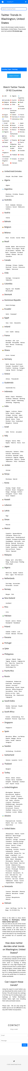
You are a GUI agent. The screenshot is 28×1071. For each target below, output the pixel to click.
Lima (7, 612)
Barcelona (9, 736)
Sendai (23, 459)
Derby (7, 798)
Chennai (15, 423)
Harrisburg (9, 849)
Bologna (8, 441)
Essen (21, 366)
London (14, 812)
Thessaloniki (15, 379)
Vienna (8, 218)
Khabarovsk (17, 681)
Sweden (21, 150)
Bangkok (8, 769)
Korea (20, 125)
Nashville (16, 861)
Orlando (13, 867)
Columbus (9, 843)
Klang (7, 562)
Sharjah (8, 176)
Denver (8, 845)
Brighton (17, 794)
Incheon (19, 492)
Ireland (13, 115)
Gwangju (13, 492)
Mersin (8, 778)
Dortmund (19, 364)
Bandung (22, 398)
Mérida (8, 543)
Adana (13, 778)
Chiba (21, 451)
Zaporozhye (9, 825)
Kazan (22, 687)
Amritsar (14, 415)
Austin (22, 834)
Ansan (19, 488)
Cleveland (9, 841)
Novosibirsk (9, 691)
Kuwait (5, 127)
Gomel (18, 238)
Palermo (13, 443)
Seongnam (9, 494)
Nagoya (16, 457)
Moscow (8, 689)
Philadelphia (21, 867)
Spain (12, 150)
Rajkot (16, 417)
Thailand (13, 155)
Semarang (9, 402)
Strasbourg (18, 344)
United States (8, 828)
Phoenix (8, 869)
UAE (4, 96)
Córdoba (15, 194)
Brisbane (19, 205)
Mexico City (17, 535)
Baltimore (9, 836)
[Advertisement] (14, 52)
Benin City (9, 573)
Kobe (21, 455)
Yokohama (21, 461)
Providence (9, 871)
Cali (12, 289)
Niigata (21, 457)
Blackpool (17, 792)
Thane (18, 419)
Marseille (8, 342)
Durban (8, 717)
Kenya (12, 125)
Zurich (20, 760)
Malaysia (21, 130)
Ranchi (12, 413)
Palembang (20, 400)
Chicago (15, 839)
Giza (7, 323)
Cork (7, 332)
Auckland (8, 603)
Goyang (8, 488)
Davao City (19, 663)
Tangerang (16, 402)
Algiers (8, 185)
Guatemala (7, 382)
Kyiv (12, 823)
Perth (7, 205)
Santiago (8, 278)
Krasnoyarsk (16, 683)
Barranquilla (9, 291)
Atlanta (17, 834)
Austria (13, 100)
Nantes (22, 342)
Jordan (5, 125)
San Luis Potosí (10, 549)
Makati (14, 659)
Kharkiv (8, 823)
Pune (13, 421)
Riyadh (20, 706)
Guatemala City (10, 388)
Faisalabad (16, 623)
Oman (5, 130)
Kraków (14, 632)
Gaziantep (15, 782)
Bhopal (8, 419)
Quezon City (14, 665)
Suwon (15, 494)
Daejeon (12, 496)
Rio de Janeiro (10, 250)
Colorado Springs (18, 841)
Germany (14, 117)
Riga (7, 516)
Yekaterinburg (10, 687)
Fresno (8, 847)
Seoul (7, 496)
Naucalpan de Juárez (17, 545)
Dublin (12, 332)
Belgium (5, 102)
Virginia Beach (10, 883)
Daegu (8, 492)
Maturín (8, 899)
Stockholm (17, 751)
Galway (17, 332)
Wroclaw (20, 634)
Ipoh (12, 560)
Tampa (16, 881)
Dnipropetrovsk (10, 821)
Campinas (13, 252)
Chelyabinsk (9, 681)
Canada (5, 104)
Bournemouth (10, 794)
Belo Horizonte (20, 246)
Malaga (13, 738)
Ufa (14, 695)
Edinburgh (14, 798)
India (20, 119)
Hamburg (15, 368)
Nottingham (9, 806)
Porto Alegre (16, 248)
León (23, 541)
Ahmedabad (9, 417)
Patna (7, 413)
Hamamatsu (15, 453)
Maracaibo (15, 891)
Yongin (14, 488)
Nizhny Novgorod (17, 689)
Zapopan (13, 551)
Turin (23, 443)
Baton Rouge (17, 836)
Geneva (8, 760)
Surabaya (8, 398)
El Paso (19, 845)
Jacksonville (9, 853)
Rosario (21, 194)
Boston (16, 837)
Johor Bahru (18, 560)
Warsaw (13, 634)
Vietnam (13, 163)
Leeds (11, 800)
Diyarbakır (19, 780)
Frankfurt (8, 368)
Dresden (8, 366)
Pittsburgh (15, 869)
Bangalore (9, 423)
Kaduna (20, 573)
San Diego (14, 877)
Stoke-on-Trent (17, 810)
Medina (8, 706)
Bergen (8, 594)
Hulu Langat (9, 564)
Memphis (20, 857)
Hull (7, 800)
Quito (7, 314)
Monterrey (20, 543)
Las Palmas (21, 736)
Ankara (18, 778)
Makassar (15, 398)
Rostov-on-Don (10, 693)
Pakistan (21, 136)
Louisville (14, 857)
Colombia (7, 283)
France (21, 115)
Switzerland (8, 755)
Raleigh (16, 871)
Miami (12, 859)
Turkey (21, 155)
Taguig (8, 661)
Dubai (20, 176)
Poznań (8, 634)
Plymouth (17, 806)
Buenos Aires (10, 196)
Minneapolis (9, 861)
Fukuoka (8, 453)
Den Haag (9, 583)
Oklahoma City (15, 865)
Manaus (14, 254)
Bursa (13, 780)
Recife (22, 248)
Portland (21, 869)
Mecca (13, 708)
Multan (19, 621)
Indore (13, 419)
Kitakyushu (9, 451)
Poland (5, 140)
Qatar (5, 142)
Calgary (8, 269)
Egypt (5, 115)
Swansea (8, 812)
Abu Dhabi (14, 176)
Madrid (8, 738)
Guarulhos (9, 256)
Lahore (13, 621)
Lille (14, 340)
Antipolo (13, 661)
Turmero (8, 897)
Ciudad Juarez (10, 537)
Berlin (7, 364)
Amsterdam (16, 583)
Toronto (14, 267)
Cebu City (12, 663)
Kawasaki (16, 455)
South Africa (8, 711)
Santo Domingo (10, 305)
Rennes (12, 344)
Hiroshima (9, 455)
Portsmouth (9, 808)
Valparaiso (9, 280)
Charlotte (9, 839)
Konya (17, 784)
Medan (14, 400)
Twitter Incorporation (14, 1010)
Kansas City (17, 853)
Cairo (11, 323)
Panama (13, 140)
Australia (6, 100)
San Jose (15, 879)
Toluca (8, 551)
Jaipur (20, 415)
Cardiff (13, 796)
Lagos (12, 575)
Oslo (12, 594)
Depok (13, 396)
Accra (7, 355)
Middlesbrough (10, 804)
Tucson (21, 881)
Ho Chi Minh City (15, 910)
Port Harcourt (19, 575)
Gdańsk (8, 632)
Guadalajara (9, 541)
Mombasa (9, 479)
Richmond (9, 873)
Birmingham (9, 792)
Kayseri (12, 784)
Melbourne (21, 207)
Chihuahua (9, 535)
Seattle (21, 879)
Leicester (17, 800)
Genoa (14, 441)
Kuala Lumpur (14, 562)
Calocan (8, 659)
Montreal (8, 267)
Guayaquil (13, 314)
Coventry (19, 796)
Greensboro (14, 847)
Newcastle (19, 804)
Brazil (20, 102)
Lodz (18, 632)
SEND (24, 1045)
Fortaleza (20, 252)
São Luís (20, 254)
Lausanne (14, 760)
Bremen (12, 364)
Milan (18, 441)
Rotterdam (9, 585)
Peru (12, 136)
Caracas (8, 891)
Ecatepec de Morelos (18, 539)
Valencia (18, 740)
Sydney (8, 209)
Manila (8, 665)
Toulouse (8, 346)
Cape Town (21, 719)
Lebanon (13, 127)
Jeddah (8, 708)
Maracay (22, 891)
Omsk (15, 691)
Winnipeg (8, 265)
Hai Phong (13, 908)
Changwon (20, 490)
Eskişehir (8, 782)
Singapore (7, 722)
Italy (12, 123)
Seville (12, 740)
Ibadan (15, 573)
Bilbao (15, 736)
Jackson (16, 851)
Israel (4, 123)
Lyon (17, 340)
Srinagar (8, 415)
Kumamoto (9, 457)
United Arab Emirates (12, 171)
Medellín (17, 289)
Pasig (18, 659)
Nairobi (15, 479)
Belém (13, 246)
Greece (21, 117)
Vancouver (15, 269)
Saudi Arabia (8, 700)
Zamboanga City (11, 667)
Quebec (20, 265)
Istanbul (22, 782)
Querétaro (14, 547)
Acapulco (8, 533)
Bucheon (8, 490)
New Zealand (8, 598)
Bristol (8, 796)
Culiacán (8, 539)
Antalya (8, 780)
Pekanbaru (19, 396)
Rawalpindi (9, 623)
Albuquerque (9, 834)
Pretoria (14, 719)
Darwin (15, 207)
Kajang (8, 560)
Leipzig (8, 370)
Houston (22, 849)
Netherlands (8, 578)
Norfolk (8, 865)
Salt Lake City (14, 875)
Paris (7, 344)
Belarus (13, 102)
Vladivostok (20, 695)
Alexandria (17, 323)
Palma (7, 740)
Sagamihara (9, 459)
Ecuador (21, 108)
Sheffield (8, 810)
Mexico (13, 130)
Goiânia (8, 254)
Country (10, 2)
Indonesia (14, 119)
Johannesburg (15, 717)
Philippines (8, 654)
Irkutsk (17, 687)
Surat (21, 417)
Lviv (16, 823)
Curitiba (8, 248)
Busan (14, 490)
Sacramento (17, 873)
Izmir (7, 784)
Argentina (7, 189)
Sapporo (16, 459)
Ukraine (13, 159)
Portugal (21, 140)
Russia (5, 146)
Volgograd (9, 697)
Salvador (18, 250)
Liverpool (8, 802)
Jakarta (8, 400)
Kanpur (20, 411)
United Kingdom (10, 787)
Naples (8, 443)
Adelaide (12, 205)
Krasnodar (9, 683)
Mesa (7, 859)
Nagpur (8, 411)
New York (22, 863)
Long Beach (13, 855)
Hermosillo (17, 541)
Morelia (8, 545)
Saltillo (21, 547)
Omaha (8, 867)
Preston (16, 808)
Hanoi (7, 908)
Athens (8, 379)
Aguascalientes (17, 533)
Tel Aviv (12, 432)
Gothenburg (9, 751)
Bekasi (8, 396)
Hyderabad (19, 421)
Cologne (21, 368)
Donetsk (18, 821)
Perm (20, 691)
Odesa (20, 823)
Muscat (8, 524)
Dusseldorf (15, 366)
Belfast (20, 812)
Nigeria (5, 132)
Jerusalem (19, 432)
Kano (7, 575)
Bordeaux (8, 340)
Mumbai (8, 421)
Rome (19, 443)
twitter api (5, 1008)
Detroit (13, 845)
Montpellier (15, 342)
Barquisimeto (16, 897)
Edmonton (22, 267)
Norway (21, 132)
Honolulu (16, 849)
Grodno (12, 238)
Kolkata (18, 413)
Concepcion (16, 278)
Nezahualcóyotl (20, 537)
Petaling (21, 562)
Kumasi (13, 355)
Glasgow (20, 798)
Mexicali (13, 543)
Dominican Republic (13, 110)
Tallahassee (9, 881)
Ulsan (20, 494)
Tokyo (15, 461)
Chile (12, 104)
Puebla (8, 547)
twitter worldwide (7, 976)
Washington (19, 883)
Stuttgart (20, 370)
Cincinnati (22, 839)
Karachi (8, 621)
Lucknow (14, 411)
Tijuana (18, 549)
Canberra (8, 207)
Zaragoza (8, 742)
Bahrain (21, 100)
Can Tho (20, 908)
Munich (13, 370)
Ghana (5, 117)
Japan (21, 123)
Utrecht (16, 585)
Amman (8, 470)
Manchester (16, 802)
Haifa (7, 432)
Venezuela (7, 886)
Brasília (8, 246)
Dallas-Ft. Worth (18, 843)
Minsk (23, 238)
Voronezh (14, 685)
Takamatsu (9, 461)
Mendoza (8, 194)
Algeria (13, 96)
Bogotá (8, 289)
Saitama (16, 451)
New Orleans (14, 863)
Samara (8, 685)
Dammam (14, 706)
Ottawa (15, 265)
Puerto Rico (8, 670)
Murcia (19, 738)
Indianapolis (9, 851)
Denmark (6, 108)
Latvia (21, 127)
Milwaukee (18, 859)
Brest (7, 238)
